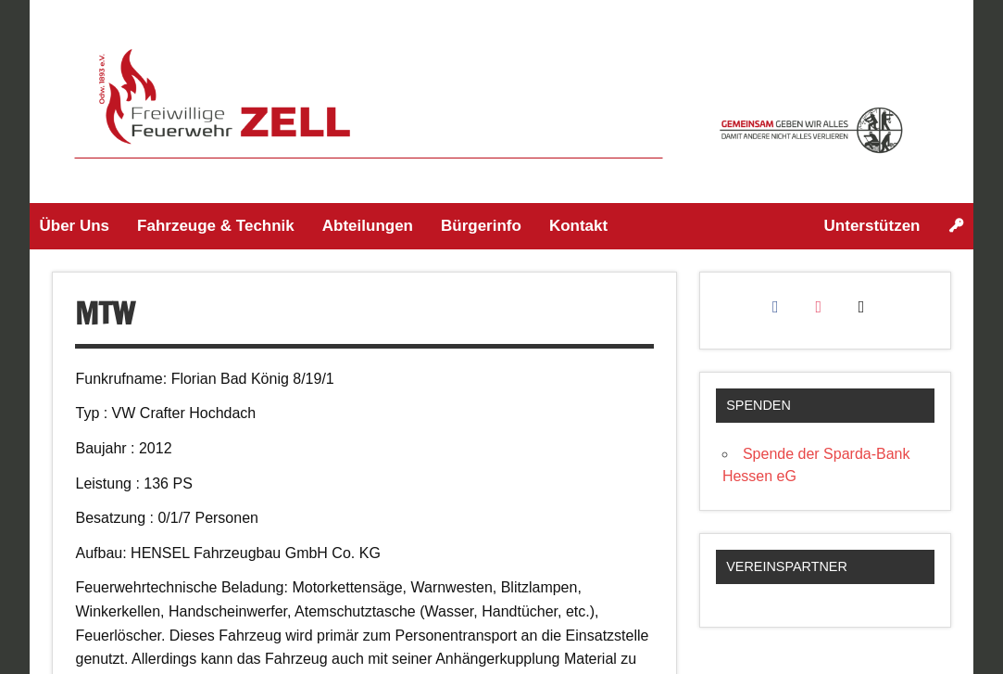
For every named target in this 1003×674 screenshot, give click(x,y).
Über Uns (74, 226)
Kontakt (578, 226)
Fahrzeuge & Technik (216, 226)
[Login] (956, 226)
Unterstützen (872, 226)
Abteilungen (367, 226)
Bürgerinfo (481, 226)
